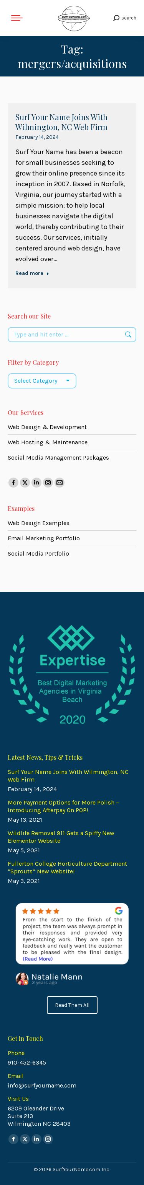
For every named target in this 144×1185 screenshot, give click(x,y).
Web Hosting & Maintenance (48, 442)
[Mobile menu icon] (17, 18)
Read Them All (72, 1005)
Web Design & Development (47, 427)
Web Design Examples (39, 523)
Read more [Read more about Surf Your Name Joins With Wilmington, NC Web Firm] (32, 273)
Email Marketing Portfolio (44, 538)
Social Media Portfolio (38, 553)
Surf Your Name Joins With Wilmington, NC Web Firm (61, 122)
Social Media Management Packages (58, 457)
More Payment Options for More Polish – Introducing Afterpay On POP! (63, 806)
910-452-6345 (27, 1062)
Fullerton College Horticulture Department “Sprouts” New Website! (67, 867)
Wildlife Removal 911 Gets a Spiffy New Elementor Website (61, 836)
